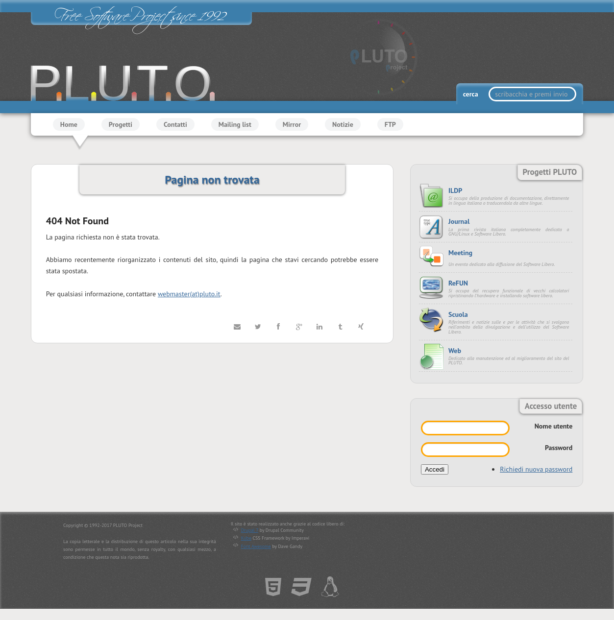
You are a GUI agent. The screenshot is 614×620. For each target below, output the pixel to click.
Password (558, 447)
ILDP (455, 190)
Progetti (120, 124)
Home (68, 124)
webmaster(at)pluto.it (189, 293)
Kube (246, 538)
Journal (458, 221)
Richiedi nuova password (536, 469)
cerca (471, 94)
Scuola (458, 314)
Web (454, 350)
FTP (390, 124)
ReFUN (458, 283)
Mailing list (235, 124)
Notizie (342, 124)
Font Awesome (256, 546)
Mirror (292, 124)
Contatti (175, 124)
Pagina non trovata (212, 179)
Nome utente (554, 426)
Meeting (460, 252)
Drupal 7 (249, 530)
